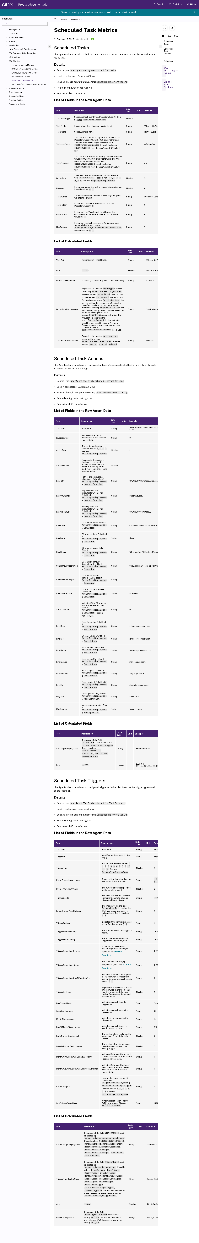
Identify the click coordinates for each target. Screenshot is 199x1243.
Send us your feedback (168, 84)
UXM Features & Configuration (22, 49)
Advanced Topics (16, 88)
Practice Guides (16, 100)
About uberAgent (16, 37)
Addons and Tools (17, 104)
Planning (13, 41)
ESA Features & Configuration (22, 53)
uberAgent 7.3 (15, 30)
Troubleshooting (16, 92)
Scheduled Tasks (168, 42)
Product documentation (33, 4)
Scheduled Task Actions (168, 52)
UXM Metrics (14, 57)
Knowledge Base (16, 96)
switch (110, 12)
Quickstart (13, 33)
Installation (14, 45)
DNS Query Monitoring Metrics (24, 69)
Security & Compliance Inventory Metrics (29, 84)
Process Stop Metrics (20, 77)
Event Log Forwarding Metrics (24, 73)
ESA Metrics (14, 61)
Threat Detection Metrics (22, 65)
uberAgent (64, 19)
